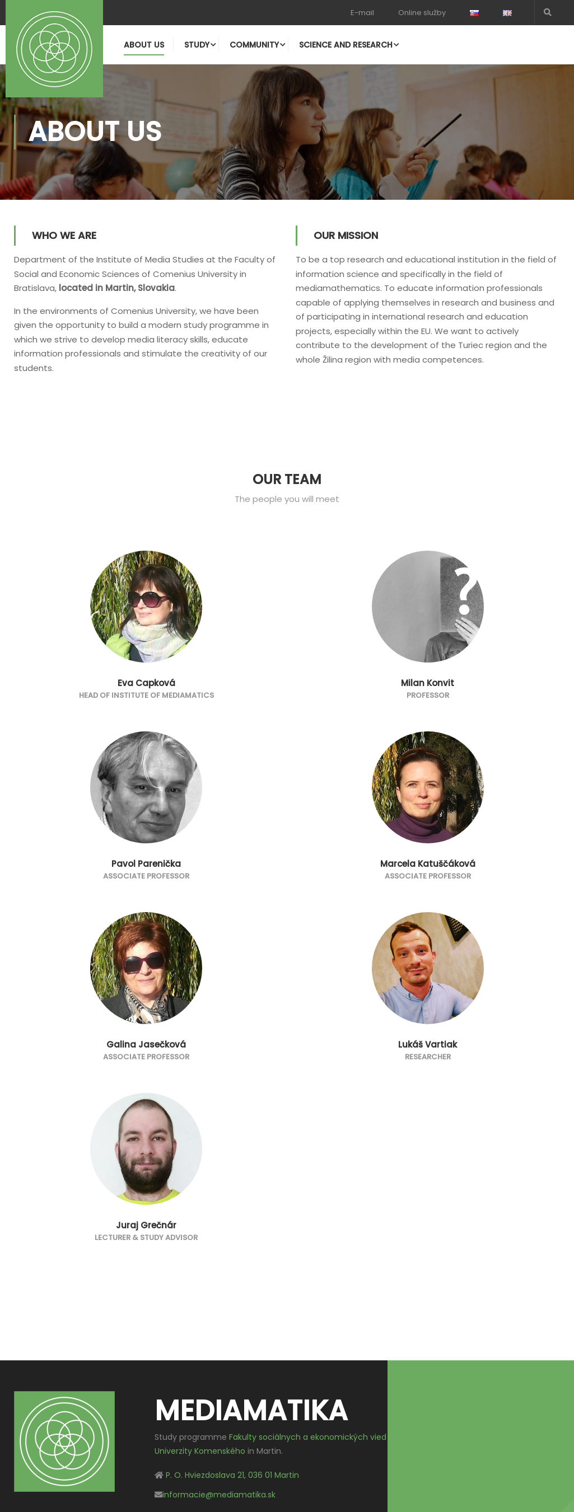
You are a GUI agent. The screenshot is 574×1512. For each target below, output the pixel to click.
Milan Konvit (427, 683)
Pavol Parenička (146, 864)
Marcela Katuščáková (427, 864)
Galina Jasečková (146, 1044)
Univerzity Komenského (200, 1451)
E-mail (362, 12)
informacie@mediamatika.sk (219, 1494)
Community (254, 44)
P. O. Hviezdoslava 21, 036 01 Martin (232, 1475)
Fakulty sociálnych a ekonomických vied (307, 1437)
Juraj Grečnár (146, 1225)
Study (196, 44)
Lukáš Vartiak (427, 1044)
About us (144, 44)
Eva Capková (146, 683)
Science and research (346, 44)
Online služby (422, 12)
